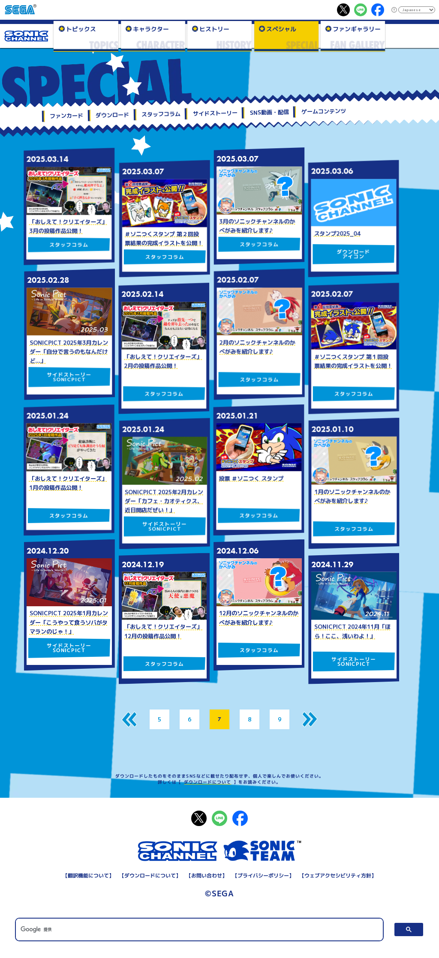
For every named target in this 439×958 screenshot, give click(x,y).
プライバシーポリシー (263, 875)
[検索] (199, 929)
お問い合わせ (206, 875)
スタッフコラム (160, 114)
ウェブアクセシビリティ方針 (337, 875)
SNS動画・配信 (269, 112)
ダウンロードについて (207, 782)
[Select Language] (416, 9)
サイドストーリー (215, 113)
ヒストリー (214, 28)
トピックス (81, 28)
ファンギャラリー (357, 28)
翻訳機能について (88, 875)
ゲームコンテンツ (323, 111)
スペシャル (281, 28)
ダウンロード (112, 115)
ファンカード (66, 116)
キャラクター (150, 28)
